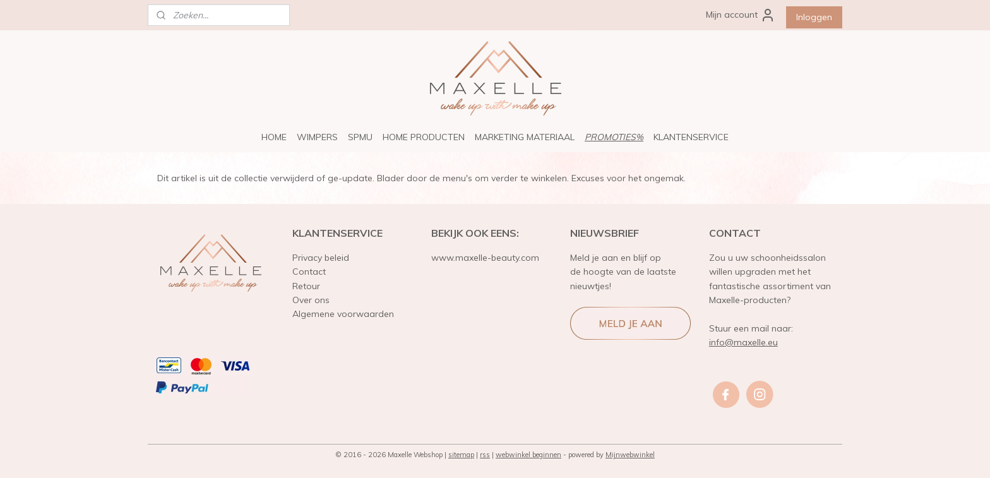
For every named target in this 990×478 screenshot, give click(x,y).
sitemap (461, 454)
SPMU (360, 137)
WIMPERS (317, 137)
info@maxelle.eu (743, 342)
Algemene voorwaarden (343, 314)
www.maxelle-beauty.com (485, 257)
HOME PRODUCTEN (424, 137)
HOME (274, 137)
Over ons (311, 300)
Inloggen (814, 17)
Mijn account (740, 15)
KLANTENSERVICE (691, 137)
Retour (306, 286)
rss (485, 454)
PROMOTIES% (614, 137)
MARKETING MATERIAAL (525, 137)
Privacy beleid (320, 257)
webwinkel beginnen (528, 454)
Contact (309, 271)
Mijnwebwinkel (630, 454)
